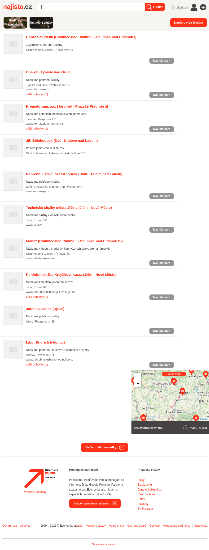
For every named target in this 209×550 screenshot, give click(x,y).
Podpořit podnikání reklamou (91, 503)
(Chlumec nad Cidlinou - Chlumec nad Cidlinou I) (81, 37)
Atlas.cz (25, 525)
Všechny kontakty (35, 492)
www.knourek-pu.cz (38, 191)
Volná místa (116, 525)
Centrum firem (147, 494)
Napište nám (161, 60)
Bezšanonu (145, 484)
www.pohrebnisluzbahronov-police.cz (49, 359)
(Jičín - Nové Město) (69, 208)
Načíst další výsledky (101, 447)
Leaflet (204, 419)
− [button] (137, 383)
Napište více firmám (188, 22)
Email (141, 499)
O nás (79, 525)
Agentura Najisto (41, 478)
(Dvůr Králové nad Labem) (62, 141)
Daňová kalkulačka (149, 489)
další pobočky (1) (37, 128)
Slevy (141, 480)
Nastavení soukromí (104, 544)
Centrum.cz (9, 525)
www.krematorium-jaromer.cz (44, 123)
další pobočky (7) (37, 94)
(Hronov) (45, 342)
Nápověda (200, 525)
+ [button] (137, 376)
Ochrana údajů (136, 525)
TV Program (145, 508)
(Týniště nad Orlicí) (49, 72)
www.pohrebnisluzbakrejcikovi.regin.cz (50, 292)
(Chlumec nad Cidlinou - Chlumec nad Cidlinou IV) (74, 241)
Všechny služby (96, 525)
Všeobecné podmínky (176, 525)
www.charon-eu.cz (37, 89)
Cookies (154, 525)
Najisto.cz (20, 7)
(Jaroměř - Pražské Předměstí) (67, 106)
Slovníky (143, 504)
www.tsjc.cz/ (34, 225)
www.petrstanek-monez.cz (43, 258)
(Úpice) (45, 309)
